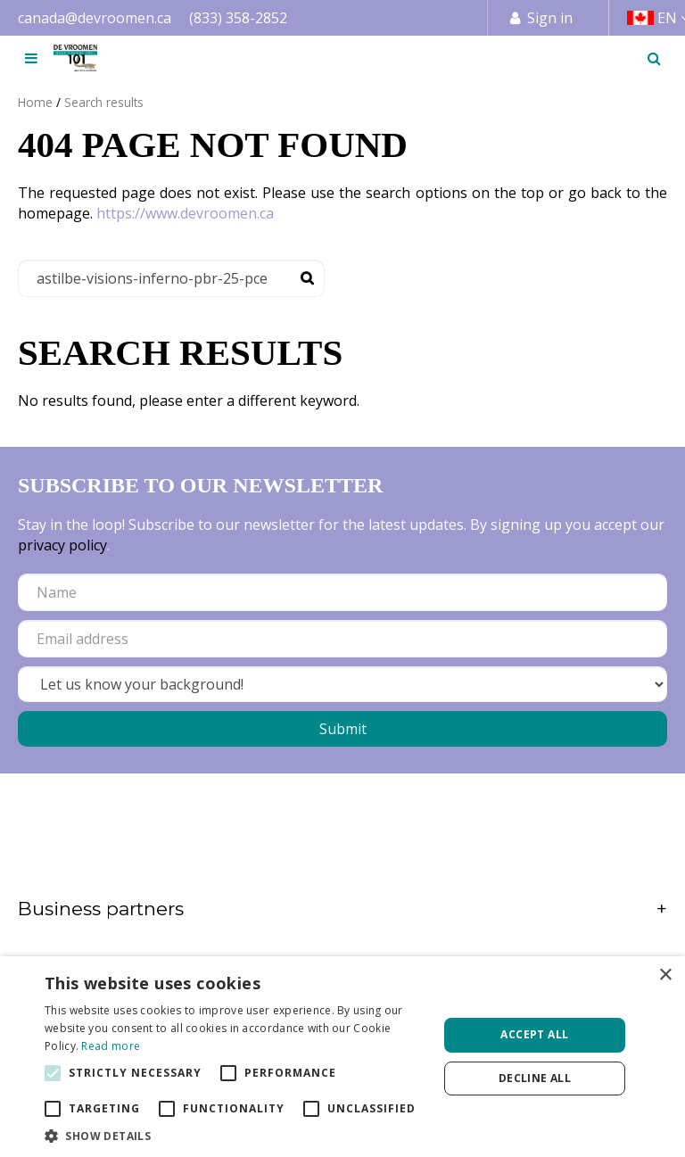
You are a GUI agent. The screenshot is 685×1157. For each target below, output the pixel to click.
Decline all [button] (535, 1078)
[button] (235, 1135)
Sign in (550, 18)
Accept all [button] (534, 1034)
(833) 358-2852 (238, 18)
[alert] (342, 1056)
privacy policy (62, 545)
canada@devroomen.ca (94, 18)
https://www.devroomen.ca (185, 213)
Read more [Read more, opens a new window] (110, 1046)
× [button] (665, 975)
